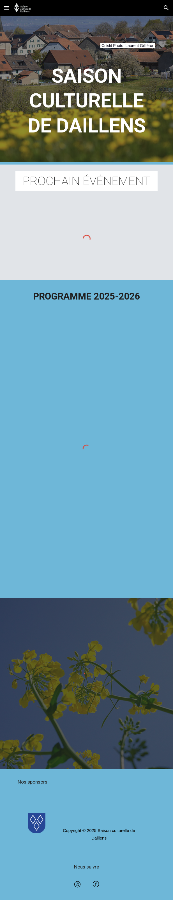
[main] (86, 49)
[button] (6, 7)
